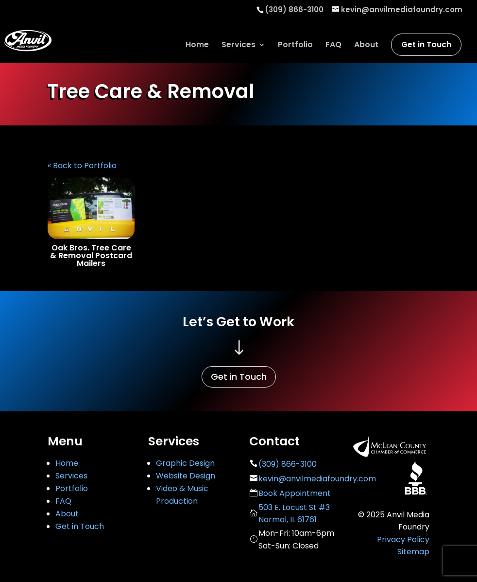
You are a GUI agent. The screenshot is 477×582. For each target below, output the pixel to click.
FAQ (333, 45)
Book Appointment (294, 493)
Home (197, 45)
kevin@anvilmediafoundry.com (317, 478)
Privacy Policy (403, 539)
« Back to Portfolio (82, 165)
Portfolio (295, 45)
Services (238, 45)
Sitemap (413, 551)
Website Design (185, 475)
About (366, 45)
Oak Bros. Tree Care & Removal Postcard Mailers (91, 255)
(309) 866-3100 (287, 464)
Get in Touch (426, 44)
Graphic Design (185, 463)
